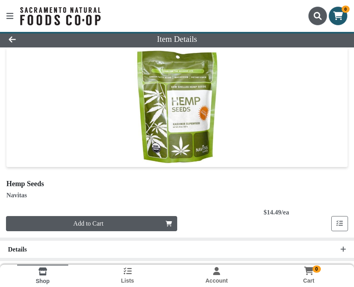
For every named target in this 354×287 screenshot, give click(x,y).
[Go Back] (49, 39)
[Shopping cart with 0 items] (338, 16)
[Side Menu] (10, 16)
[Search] (318, 16)
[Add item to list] (339, 223)
